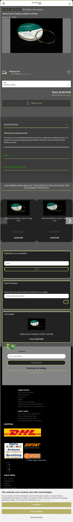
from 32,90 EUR (36, 339)
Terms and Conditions (25, 392)
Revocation (21, 397)
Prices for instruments (34, 421)
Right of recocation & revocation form (31, 406)
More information (36, 517)
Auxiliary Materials (48, 370)
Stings (38, 370)
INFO (6, 155)
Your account (8, 479)
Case (25, 370)
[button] (69, 220)
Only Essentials (36, 511)
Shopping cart (9, 481)
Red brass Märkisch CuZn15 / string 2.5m (54, 219)
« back (11, 10)
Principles (21, 421)
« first (5, 10)
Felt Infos (33, 418)
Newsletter (8, 485)
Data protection (23, 395)
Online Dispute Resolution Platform (30, 404)
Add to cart (34, 103)
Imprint (20, 399)
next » (18, 10)
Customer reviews (15, 167)
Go (66, 302)
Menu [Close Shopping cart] (3, 3)
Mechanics (18, 370)
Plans (31, 373)
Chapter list (10, 370)
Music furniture (39, 373)
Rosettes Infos (23, 418)
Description (11, 125)
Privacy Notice (45, 500)
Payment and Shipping (26, 402)
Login (36, 269)
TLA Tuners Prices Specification (29, 414)
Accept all (36, 505)
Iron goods (31, 370)
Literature (63, 370)
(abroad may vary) (25, 74)
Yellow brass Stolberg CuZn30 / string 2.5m (18, 219)
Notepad (7, 483)
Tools (57, 370)
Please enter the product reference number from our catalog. (26, 292)
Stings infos (22, 416)
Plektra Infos (32, 416)
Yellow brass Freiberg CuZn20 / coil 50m (36, 334)
